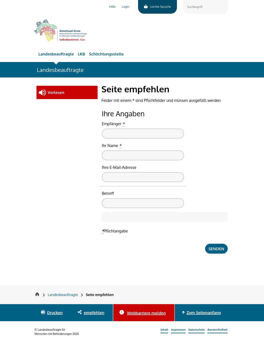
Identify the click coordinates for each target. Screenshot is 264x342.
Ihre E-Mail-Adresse (119, 167)
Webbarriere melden (146, 312)
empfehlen (94, 312)
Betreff (108, 193)
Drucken (54, 312)
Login (125, 7)
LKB (81, 53)
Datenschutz (196, 329)
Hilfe (112, 7)
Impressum (178, 329)
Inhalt (164, 329)
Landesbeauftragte (56, 53)
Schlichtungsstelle (106, 53)
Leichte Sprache (160, 7)
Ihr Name (111, 145)
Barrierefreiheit (217, 329)
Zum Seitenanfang (204, 312)
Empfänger (113, 123)
